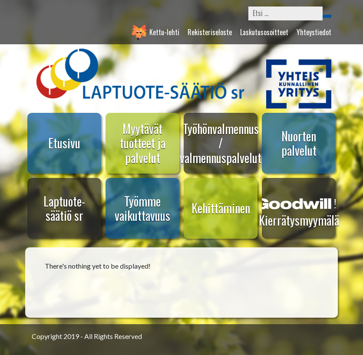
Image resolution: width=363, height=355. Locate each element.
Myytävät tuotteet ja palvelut (142, 143)
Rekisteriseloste (210, 32)
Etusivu (64, 143)
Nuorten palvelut (299, 143)
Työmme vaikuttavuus (142, 208)
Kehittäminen (220, 208)
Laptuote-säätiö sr (64, 208)
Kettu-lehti (164, 32)
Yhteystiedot (314, 32)
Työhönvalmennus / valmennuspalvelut (220, 143)
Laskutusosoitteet (264, 32)
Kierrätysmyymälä (299, 220)
